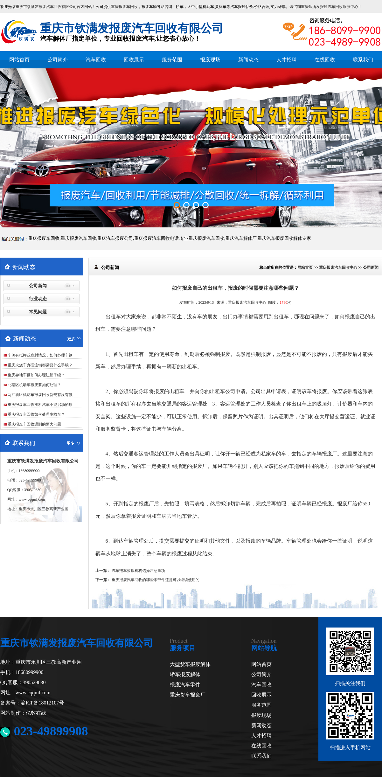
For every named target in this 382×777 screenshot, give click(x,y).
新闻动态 (248, 59)
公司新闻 (38, 285)
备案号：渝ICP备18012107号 (32, 702)
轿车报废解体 (185, 674)
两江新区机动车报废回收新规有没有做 (40, 394)
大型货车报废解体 (190, 664)
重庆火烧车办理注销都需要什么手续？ (40, 365)
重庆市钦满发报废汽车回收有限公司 (46, 6)
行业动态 (38, 298)
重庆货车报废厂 (187, 694)
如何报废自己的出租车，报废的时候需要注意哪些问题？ (235, 288)
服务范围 (172, 59)
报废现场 (210, 59)
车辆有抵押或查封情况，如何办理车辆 (40, 355)
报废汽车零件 (185, 684)
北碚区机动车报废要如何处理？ (34, 385)
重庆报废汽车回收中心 (338, 267)
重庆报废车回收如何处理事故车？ (36, 414)
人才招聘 (286, 59)
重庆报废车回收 (124, 6)
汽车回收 (96, 59)
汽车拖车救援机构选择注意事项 (138, 570)
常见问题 (38, 311)
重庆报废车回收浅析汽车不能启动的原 (40, 404)
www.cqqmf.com (32, 499)
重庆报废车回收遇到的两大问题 (34, 424)
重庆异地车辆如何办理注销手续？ (36, 375)
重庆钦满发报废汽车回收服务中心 (329, 6)
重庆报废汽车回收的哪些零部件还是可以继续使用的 (155, 580)
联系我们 (363, 59)
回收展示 (134, 59)
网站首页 (19, 59)
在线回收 (325, 59)
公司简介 (57, 59)
